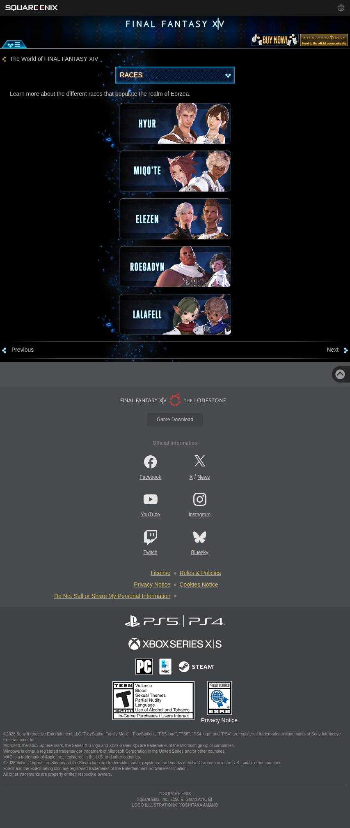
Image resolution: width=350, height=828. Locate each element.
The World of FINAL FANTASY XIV (54, 59)
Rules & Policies (200, 573)
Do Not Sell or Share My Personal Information (112, 596)
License (160, 573)
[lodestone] (324, 41)
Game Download (175, 419)
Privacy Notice (152, 584)
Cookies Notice (199, 584)
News (203, 477)
